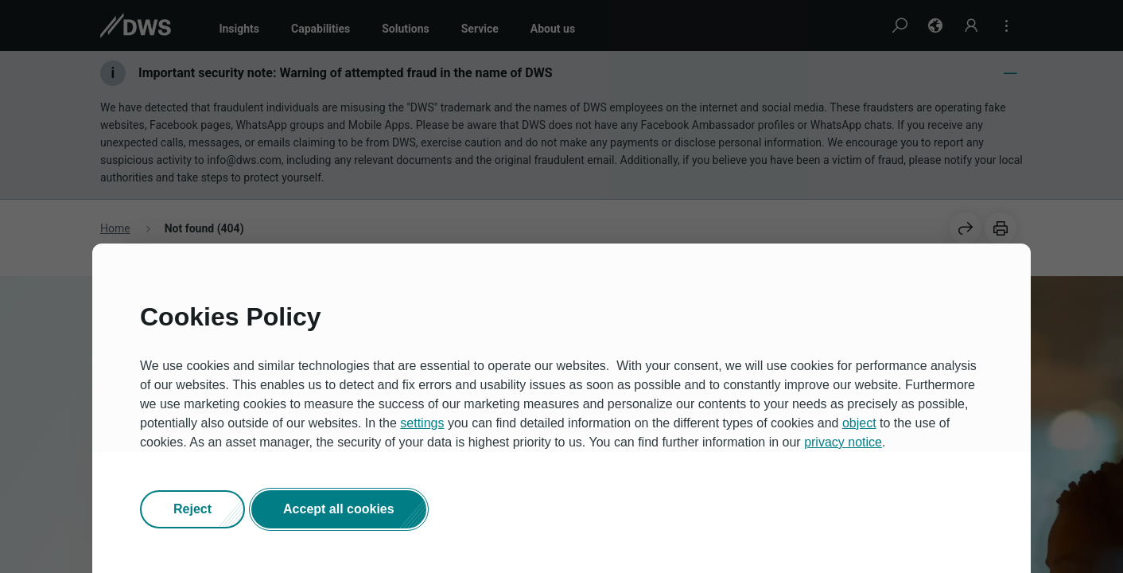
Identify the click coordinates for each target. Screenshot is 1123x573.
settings (422, 424)
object (859, 424)
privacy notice (843, 443)
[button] (192, 510)
